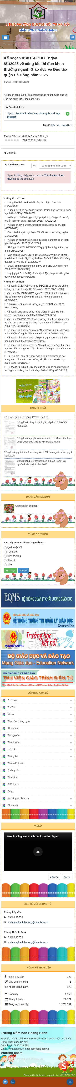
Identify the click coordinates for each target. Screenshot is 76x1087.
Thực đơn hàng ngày (19, 721)
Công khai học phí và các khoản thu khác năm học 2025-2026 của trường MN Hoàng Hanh (44, 440)
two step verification (18, 798)
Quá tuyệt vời (13, 547)
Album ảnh (13, 728)
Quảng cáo (13, 770)
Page (10, 791)
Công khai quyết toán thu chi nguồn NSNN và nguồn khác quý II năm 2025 (41, 463)
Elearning (13, 805)
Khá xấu (10, 560)
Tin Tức (12, 707)
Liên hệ (12, 749)
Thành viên (13, 742)
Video (11, 714)
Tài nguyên (13, 735)
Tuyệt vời (10, 551)
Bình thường (12, 556)
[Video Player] (38, 851)
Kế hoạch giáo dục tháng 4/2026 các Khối (26, 417)
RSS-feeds (13, 784)
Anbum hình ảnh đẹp (26, 505)
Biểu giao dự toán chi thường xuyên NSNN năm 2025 (35, 304)
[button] (68, 114)
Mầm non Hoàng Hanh (61, 125)
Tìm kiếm (13, 777)
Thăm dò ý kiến (16, 763)
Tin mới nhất (38, 408)
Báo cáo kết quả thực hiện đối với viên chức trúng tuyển (38, 232)
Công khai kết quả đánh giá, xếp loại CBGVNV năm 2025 (42, 424)
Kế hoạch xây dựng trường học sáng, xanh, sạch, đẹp (37, 224)
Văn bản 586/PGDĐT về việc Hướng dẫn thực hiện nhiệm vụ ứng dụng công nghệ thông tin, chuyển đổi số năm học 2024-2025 (36, 322)
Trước (54, 877)
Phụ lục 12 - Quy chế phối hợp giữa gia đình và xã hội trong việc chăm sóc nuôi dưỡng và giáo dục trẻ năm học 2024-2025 (35, 359)
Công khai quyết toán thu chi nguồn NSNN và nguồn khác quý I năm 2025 (38, 454)
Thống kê (13, 756)
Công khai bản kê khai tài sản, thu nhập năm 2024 (35, 202)
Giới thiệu (13, 700)
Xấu (8, 564)
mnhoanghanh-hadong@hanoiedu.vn (28, 922)
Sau (67, 877)
